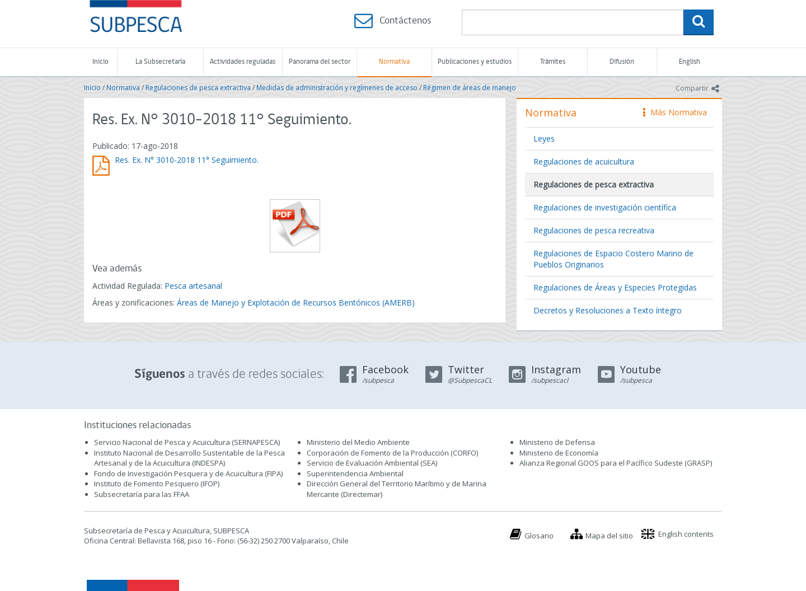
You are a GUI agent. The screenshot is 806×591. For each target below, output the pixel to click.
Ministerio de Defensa (557, 442)
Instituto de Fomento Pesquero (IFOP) (156, 484)
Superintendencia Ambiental (355, 473)
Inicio (100, 61)
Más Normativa (675, 112)
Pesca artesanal (193, 285)
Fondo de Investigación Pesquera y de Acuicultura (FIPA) (188, 473)
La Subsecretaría (160, 61)
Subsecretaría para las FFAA (141, 494)
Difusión (622, 61)
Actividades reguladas (242, 61)
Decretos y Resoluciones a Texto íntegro (607, 310)
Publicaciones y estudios (475, 61)
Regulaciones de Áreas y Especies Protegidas (615, 287)
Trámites (552, 61)
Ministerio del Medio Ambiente (358, 442)
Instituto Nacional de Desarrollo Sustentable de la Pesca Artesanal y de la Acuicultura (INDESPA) (189, 458)
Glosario (539, 536)
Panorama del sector (319, 61)
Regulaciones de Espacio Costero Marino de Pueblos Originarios (613, 259)
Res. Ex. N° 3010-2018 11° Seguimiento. (187, 159)
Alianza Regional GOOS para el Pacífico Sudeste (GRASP (614, 463)
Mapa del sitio (609, 536)
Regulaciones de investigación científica (604, 207)
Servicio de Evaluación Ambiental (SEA (371, 463)
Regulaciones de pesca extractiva (198, 87)
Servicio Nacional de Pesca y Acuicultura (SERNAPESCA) (187, 442)
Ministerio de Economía (558, 453)
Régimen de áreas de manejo (469, 87)
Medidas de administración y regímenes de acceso (337, 87)
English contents (686, 534)
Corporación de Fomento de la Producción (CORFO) (392, 453)
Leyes (544, 138)
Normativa (394, 61)
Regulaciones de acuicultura (583, 161)
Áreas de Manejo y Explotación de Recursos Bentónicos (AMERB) (296, 302)
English (689, 61)
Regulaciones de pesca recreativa (593, 230)
